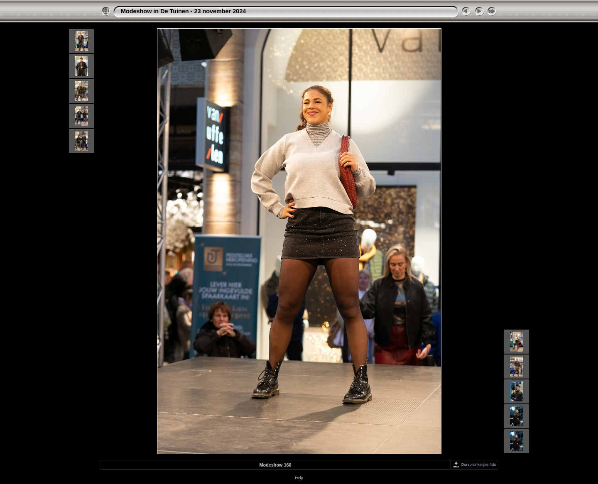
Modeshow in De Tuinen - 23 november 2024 (183, 11)
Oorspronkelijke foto (474, 464)
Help (299, 477)
